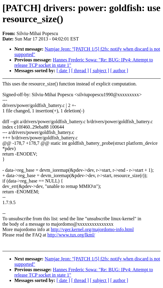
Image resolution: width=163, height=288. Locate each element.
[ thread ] (80, 70)
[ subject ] (99, 70)
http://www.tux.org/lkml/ (71, 234)
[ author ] (119, 70)
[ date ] (63, 70)
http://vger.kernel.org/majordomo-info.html (92, 229)
